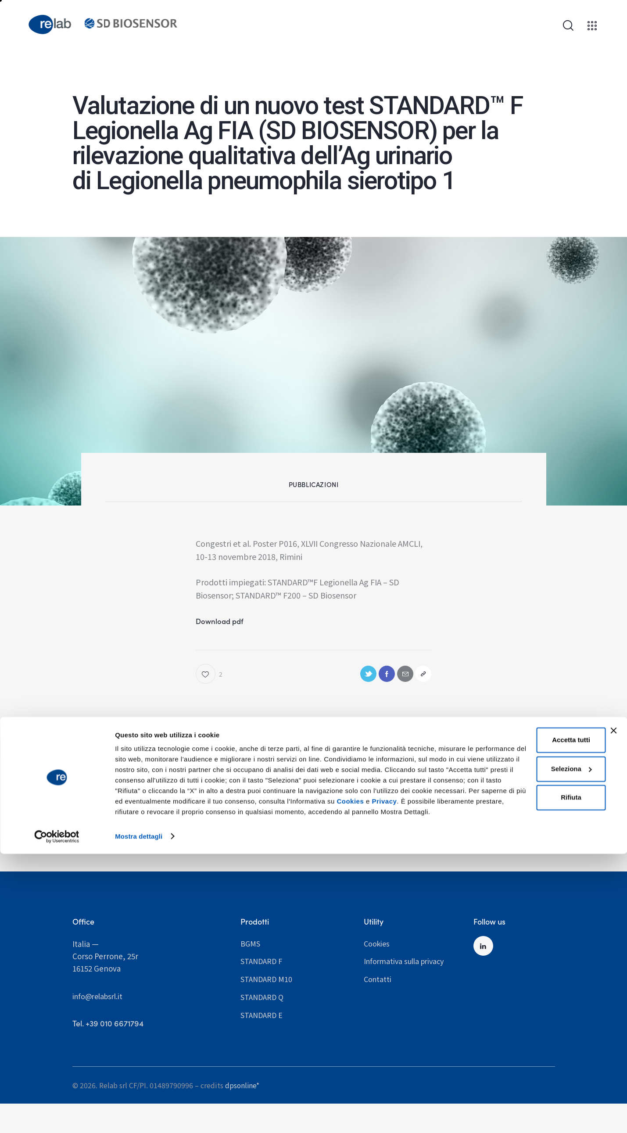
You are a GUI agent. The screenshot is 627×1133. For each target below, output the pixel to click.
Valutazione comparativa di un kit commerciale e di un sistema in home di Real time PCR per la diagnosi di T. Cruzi (247, 805)
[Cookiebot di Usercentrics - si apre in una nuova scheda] (56, 1115)
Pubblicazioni (314, 484)
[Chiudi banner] (613, 1000)
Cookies (362, 1082)
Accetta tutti (529, 1010)
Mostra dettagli (138, 1115)
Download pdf (223, 622)
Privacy (395, 1082)
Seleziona (529, 1039)
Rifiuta (529, 1067)
